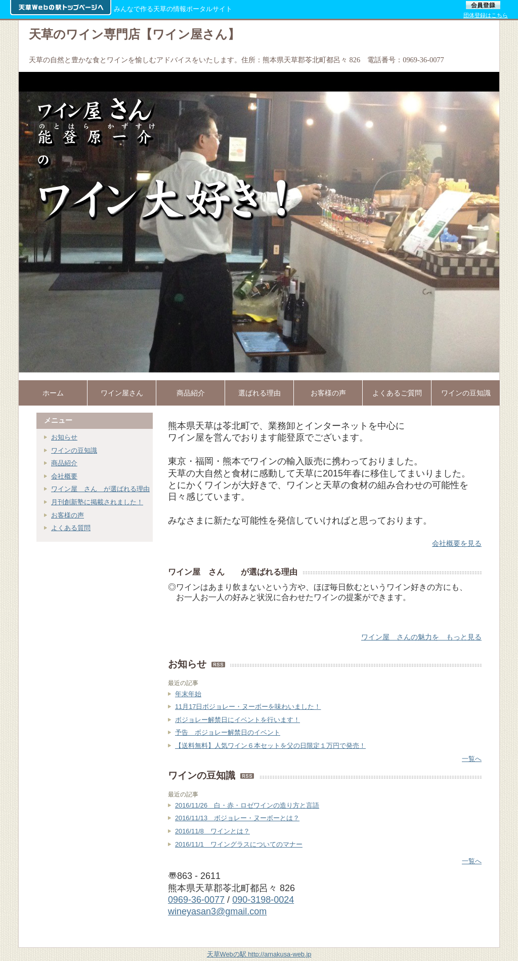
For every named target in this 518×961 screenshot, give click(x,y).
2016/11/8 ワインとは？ (212, 831)
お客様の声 (67, 515)
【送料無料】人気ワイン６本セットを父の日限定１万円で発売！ (270, 745)
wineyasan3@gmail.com (217, 911)
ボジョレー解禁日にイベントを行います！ (237, 720)
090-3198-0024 (263, 900)
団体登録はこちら (485, 15)
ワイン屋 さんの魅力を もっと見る (421, 637)
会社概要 (64, 476)
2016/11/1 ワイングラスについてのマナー (239, 844)
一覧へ (472, 759)
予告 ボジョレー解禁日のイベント (227, 732)
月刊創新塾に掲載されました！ (97, 502)
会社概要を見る (457, 543)
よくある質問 (71, 528)
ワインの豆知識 (74, 450)
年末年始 (188, 694)
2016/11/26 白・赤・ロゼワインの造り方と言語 (247, 805)
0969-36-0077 (196, 900)
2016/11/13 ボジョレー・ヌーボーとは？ (237, 818)
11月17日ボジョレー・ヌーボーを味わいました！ (248, 706)
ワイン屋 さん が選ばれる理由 (100, 489)
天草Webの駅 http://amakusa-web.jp (259, 954)
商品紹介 (64, 463)
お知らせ (64, 437)
